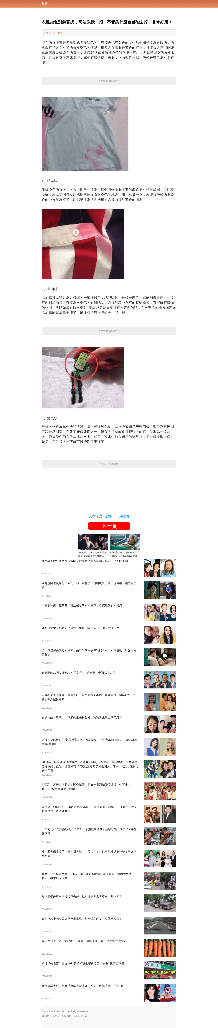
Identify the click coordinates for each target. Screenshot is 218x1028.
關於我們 (46, 1016)
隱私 (69, 1016)
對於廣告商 (81, 1016)
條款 (64, 1016)
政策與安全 (56, 1016)
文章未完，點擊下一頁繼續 (109, 516)
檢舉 (59, 33)
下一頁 (109, 526)
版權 (74, 1016)
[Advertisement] (109, 489)
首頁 (45, 3)
